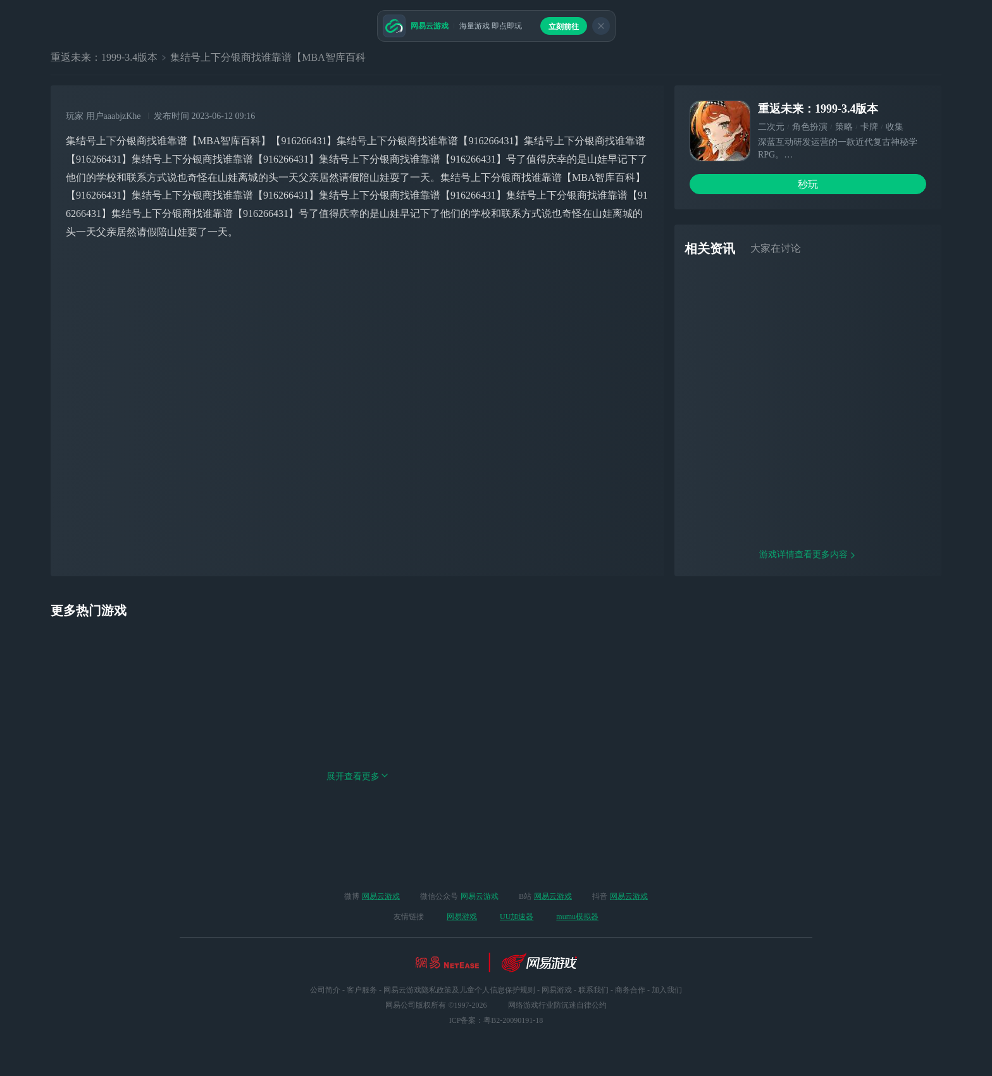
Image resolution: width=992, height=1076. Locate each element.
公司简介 (325, 990)
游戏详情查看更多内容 (808, 600)
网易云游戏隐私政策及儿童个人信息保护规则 (459, 990)
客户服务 (362, 990)
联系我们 (593, 990)
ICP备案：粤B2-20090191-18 (496, 1020)
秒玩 (808, 184)
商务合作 (630, 990)
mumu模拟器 (577, 916)
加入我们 (667, 990)
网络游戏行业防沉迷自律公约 (557, 1005)
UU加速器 (516, 916)
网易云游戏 (381, 896)
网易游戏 (462, 916)
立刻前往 (564, 26)
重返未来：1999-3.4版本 (104, 57)
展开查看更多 (357, 822)
